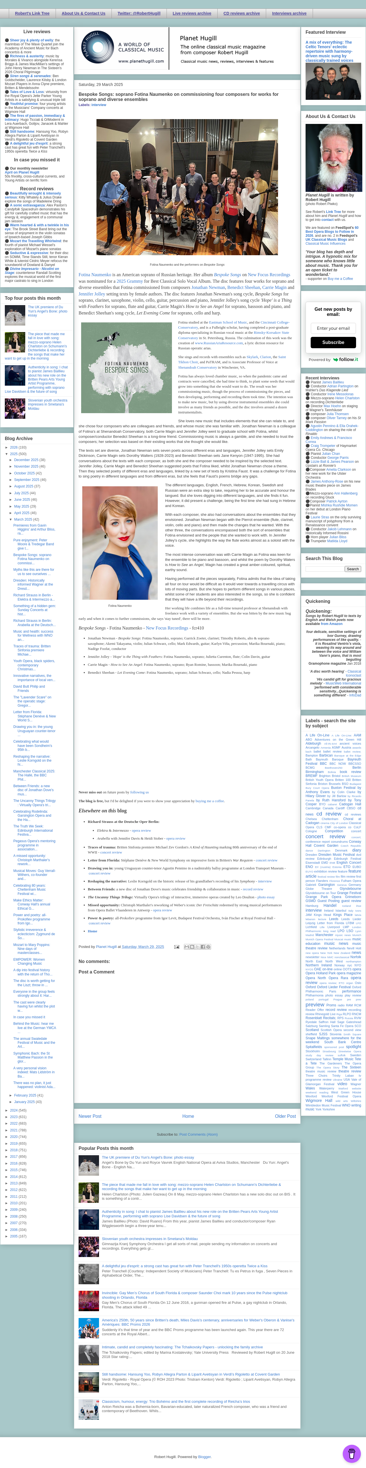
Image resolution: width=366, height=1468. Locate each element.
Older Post (285, 1116)
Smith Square (352, 1034)
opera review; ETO (331, 983)
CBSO (351, 808)
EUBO (356, 867)
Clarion (265, 357)
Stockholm (313, 1051)
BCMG (310, 767)
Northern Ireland (319, 965)
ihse (358, 905)
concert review (111, 852)
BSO (345, 783)
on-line (327, 969)
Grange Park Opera (323, 897)
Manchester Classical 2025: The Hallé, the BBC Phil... (34, 775)
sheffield (311, 1034)
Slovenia (335, 1034)
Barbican (326, 755)
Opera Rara (338, 978)
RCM (357, 1005)
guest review (351, 901)
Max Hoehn (332, 406)
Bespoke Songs (227, 274)
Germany (355, 884)
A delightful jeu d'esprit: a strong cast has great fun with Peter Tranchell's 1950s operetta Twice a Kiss (185, 1266)
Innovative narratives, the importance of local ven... (34, 678)
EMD (324, 862)
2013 (14, 1183)
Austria (346, 747)
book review (350, 772)
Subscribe (333, 342)
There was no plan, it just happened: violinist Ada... (34, 1085)
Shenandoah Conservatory (197, 367)
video (342, 1084)
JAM (309, 914)
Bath (309, 759)
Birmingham (315, 772)
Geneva (342, 884)
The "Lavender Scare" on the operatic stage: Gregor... (32, 701)
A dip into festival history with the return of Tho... (32, 972)
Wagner (356, 1084)
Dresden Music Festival (337, 855)
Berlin (356, 768)
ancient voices (350, 743)
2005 (14, 1236)
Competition (334, 831)
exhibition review (325, 871)
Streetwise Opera (349, 1051)
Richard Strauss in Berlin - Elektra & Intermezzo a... (34, 597)
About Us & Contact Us (84, 13)
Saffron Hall (327, 1022)
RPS (340, 1018)
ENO (309, 867)
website (356, 1088)
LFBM (350, 923)
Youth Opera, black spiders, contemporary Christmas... (34, 665)
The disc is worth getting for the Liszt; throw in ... (34, 983)
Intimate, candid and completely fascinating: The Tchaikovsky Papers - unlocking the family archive (182, 1347)
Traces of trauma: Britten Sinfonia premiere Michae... (32, 650)
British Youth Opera (319, 779)
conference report (318, 841)
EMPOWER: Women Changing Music (29, 962)
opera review (141, 830)
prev (358, 999)
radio (341, 1005)
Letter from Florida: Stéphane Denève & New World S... (34, 716)
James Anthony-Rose (327, 481)
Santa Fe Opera (342, 1026)
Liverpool (333, 927)
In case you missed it (29, 1017)
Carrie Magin (274, 287)
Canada (328, 808)
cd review (328, 814)
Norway (340, 965)
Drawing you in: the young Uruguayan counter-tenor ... (34, 731)
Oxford (311, 987)
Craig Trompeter (323, 446)
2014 (14, 1177)
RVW (357, 1018)
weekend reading (317, 1092)
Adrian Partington (340, 386)
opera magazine (349, 973)
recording (354, 1009)
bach (309, 751)
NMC (330, 957)
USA (347, 1079)
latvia (358, 914)
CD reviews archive (242, 13)
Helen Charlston (347, 398)
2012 (14, 1190)
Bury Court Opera (317, 787)
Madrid (310, 935)
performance (351, 991)
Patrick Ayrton (337, 501)
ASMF (336, 747)
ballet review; (352, 751)
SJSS (323, 1034)
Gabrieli (311, 884)
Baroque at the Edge (347, 755)
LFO (358, 923)
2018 (14, 1150)
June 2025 (22, 500)
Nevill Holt (354, 948)
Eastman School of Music (228, 322)
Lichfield (311, 927)
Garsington (326, 885)
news (356, 952)
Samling (324, 1026)
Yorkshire (328, 1109)
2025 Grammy (130, 281)
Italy (351, 910)
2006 (14, 1230)
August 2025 (24, 486)
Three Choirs (316, 1075)
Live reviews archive (192, 13)
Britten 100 (343, 779)
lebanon (310, 919)
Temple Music (343, 1059)
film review (348, 876)
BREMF (311, 776)
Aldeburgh (313, 743)
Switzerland (313, 1059)
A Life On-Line (317, 735)
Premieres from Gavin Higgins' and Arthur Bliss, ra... (34, 529)
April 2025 (22, 513)
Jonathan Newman (208, 287)
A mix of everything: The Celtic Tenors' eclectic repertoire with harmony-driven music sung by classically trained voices (329, 51)
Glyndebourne (350, 889)
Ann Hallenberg (345, 493)
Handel (329, 905)
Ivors (358, 910)
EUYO (309, 871)
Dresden (311, 854)
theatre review (349, 1071)
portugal (324, 999)
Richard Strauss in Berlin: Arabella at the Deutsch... (34, 623)
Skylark (252, 357)
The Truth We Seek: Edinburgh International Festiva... (33, 830)
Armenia (326, 747)
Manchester (324, 935)
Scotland (312, 1030)
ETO (347, 867)
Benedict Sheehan (243, 287)
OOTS (347, 969)
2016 (14, 1163)
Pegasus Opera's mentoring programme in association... (34, 845)
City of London (339, 823)
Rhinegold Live (325, 1014)
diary (356, 850)
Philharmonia (314, 995)
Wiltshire (356, 1100)
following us (139, 792)
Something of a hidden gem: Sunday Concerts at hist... (34, 610)
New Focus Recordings (269, 274)
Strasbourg (329, 1051)
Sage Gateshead (349, 1022)
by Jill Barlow (336, 796)
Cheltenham (330, 819)
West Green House (346, 1092)
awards (356, 747)
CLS (319, 827)
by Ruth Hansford (331, 800)
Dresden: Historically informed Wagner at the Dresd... (33, 584)
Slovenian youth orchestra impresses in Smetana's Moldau (150, 1239)
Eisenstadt (313, 862)
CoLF (357, 827)
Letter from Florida (330, 923)
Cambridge (313, 808)
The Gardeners (330, 1063)
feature (343, 871)
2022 (14, 1123)
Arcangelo (312, 747)
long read (329, 931)
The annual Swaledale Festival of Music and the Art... (34, 1043)
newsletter (312, 957)
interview (98, 105)
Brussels (334, 783)
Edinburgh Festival (347, 858)
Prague (337, 999)
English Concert (348, 863)
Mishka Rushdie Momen (339, 505)
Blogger (204, 1457)
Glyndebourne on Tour (321, 893)
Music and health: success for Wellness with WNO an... (33, 636)
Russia (349, 1018)
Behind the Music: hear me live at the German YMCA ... (34, 1028)
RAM (349, 1005)
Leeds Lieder (351, 919)
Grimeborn (353, 897)
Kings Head (322, 914)
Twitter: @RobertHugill (139, 13)
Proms (331, 1005)
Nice (323, 957)
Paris (332, 991)
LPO (341, 931)
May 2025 (22, 506)
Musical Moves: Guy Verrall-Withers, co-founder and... (34, 875)
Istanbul (340, 910)
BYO (322, 804)
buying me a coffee (210, 801)
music (347, 939)
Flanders (322, 880)
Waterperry (326, 1088)
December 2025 (26, 460)
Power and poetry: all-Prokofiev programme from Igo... (31, 919)
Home (92, 931)
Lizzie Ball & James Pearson (332, 462)
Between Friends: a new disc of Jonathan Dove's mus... (33, 790)
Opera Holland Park (321, 973)
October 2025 (25, 473)
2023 (14, 1117)
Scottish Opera (331, 1030)
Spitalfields (314, 1047)
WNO (346, 1105)
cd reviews (353, 814)
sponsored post (334, 1047)
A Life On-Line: (342, 735)
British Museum (351, 776)
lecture (322, 919)
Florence (334, 880)
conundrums (339, 841)
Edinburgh (324, 858)
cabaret (332, 804)
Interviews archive (289, 13)
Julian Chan (331, 454)
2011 (14, 1197)
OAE (317, 969)
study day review (319, 1055)
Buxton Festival (343, 788)
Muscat (338, 939)
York (318, 1109)
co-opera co (342, 827)
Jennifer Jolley (92, 294)
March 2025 (23, 519)
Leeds (333, 919)
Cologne (311, 831)
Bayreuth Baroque (330, 759)
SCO (358, 1026)
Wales (310, 1088)
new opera (312, 952)
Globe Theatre (319, 888)
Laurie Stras (319, 517)
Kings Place (343, 915)
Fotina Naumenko (95, 274)
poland (310, 999)
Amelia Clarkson (338, 470)
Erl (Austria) (323, 867)
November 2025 (26, 466)
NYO (358, 965)
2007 (14, 1223)
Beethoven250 (333, 767)
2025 (14, 454)
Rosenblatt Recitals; (321, 1018)
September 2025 (27, 480)
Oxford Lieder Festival (334, 987)
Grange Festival (349, 893)
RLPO (347, 1014)
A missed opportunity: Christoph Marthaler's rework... (31, 860)
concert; (356, 837)
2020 (14, 1137)
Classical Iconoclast (353, 673)
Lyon (358, 931)
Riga (339, 1014)
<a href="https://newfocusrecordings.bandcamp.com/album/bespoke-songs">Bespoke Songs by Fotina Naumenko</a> (187, 697)
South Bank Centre (342, 1042)
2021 (14, 1130)
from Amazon (331, 624)
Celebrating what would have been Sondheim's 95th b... (32, 746)
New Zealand (342, 952)
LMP (346, 927)
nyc (349, 965)
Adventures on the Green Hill (338, 739)
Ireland (328, 910)
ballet (317, 751)
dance (309, 850)
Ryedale (311, 1022)
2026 (14, 447)
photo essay (266, 897)
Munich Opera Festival (319, 939)
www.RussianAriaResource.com (219, 343)
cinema (325, 823)
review (310, 1014)
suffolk (342, 1055)
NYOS (309, 969)
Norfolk (355, 957)
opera (356, 969)
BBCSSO (354, 763)
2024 (14, 1110)
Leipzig (310, 923)
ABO (309, 739)
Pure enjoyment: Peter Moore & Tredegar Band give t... (33, 544)
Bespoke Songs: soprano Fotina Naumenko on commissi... (32, 559)
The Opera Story (327, 1067)
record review (253, 889)
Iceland (346, 905)
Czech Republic (351, 845)
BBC (323, 764)
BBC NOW (338, 763)
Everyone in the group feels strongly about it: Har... (34, 994)
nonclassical (342, 957)
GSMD (311, 901)
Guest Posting (328, 901)
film (338, 876)
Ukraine (337, 1079)
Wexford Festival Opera (341, 1096)
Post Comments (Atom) (198, 1134)
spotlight (353, 1046)
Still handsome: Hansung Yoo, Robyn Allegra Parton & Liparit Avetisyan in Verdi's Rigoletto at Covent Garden (191, 1374)
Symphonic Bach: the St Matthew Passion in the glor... (33, 1057)
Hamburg (312, 905)
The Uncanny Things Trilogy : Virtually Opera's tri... (34, 803)
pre (349, 999)
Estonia (337, 867)
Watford (343, 1088)
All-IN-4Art (330, 743)
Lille (322, 927)
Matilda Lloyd (337, 541)
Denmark (341, 850)
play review (353, 995)
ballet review (332, 751)
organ (349, 983)
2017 (14, 1157)
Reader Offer (315, 1009)
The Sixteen (351, 1067)
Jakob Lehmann (339, 529)
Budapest (355, 783)
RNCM (356, 1014)
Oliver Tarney (336, 418)
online (338, 969)
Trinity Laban (343, 1075)
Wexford (311, 1096)
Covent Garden (326, 846)
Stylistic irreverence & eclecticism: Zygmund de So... (34, 934)
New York (326, 952)
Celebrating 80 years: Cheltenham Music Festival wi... (29, 890)
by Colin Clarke (343, 792)
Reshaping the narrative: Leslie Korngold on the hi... (32, 761)
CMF (328, 827)
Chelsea (311, 819)
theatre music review (321, 1071)
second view (352, 1030)
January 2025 (25, 1102)
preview (315, 1004)
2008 (14, 1216)
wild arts (342, 1100)
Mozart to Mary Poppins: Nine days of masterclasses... (31, 949)
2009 (14, 1210)
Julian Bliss (337, 537)
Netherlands (337, 948)
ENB (332, 862)
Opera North (316, 978)
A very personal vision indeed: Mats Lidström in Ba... (34, 1072)
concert (356, 831)
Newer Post (90, 1116)
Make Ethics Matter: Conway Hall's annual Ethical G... (31, 904)
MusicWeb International (343, 683)
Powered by (333, 359)
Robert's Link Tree (32, 13)
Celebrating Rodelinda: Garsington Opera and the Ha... (32, 816)
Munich (356, 935)
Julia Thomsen (338, 414)
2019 (14, 1144)
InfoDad (355, 695)
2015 (14, 1170)
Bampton (312, 755)
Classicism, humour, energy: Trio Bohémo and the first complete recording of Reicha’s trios (176, 1401)
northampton (353, 961)
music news (336, 943)
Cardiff (340, 808)
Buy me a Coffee (340, 279)
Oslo (358, 983)
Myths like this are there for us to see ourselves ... (33, 572)
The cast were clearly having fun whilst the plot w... (34, 1006)
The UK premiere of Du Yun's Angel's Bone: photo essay (148, 1157)
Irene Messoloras (340, 394)
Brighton (324, 776)
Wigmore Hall (319, 1100)
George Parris (338, 458)
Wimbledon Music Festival (323, 1105)
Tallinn (327, 1059)
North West (334, 961)
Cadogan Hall (350, 804)
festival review (326, 876)
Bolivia (332, 772)
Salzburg (312, 1026)
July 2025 (22, 493)
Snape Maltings (318, 1038)
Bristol (336, 776)
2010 (14, 1203)
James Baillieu (333, 382)
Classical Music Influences (326, 244)
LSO (349, 931)
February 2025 (25, 1095)
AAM (357, 735)
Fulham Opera (351, 880)
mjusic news (343, 935)
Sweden (355, 1055)
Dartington (324, 850)
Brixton (323, 783)
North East (314, 961)
